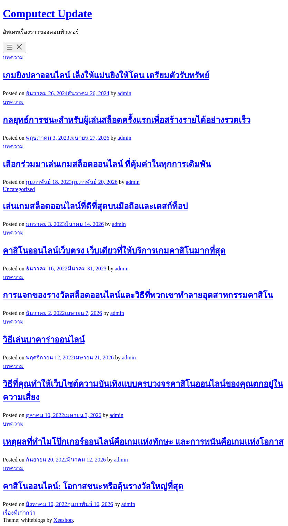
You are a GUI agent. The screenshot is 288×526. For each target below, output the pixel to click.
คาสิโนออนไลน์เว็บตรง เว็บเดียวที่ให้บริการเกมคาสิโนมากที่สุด (114, 250)
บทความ (13, 57)
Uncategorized (19, 189)
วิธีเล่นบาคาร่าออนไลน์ (44, 339)
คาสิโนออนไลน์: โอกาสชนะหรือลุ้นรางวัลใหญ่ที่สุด (93, 486)
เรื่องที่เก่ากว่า (19, 513)
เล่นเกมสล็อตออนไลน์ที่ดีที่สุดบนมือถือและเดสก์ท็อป (95, 206)
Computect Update (47, 13)
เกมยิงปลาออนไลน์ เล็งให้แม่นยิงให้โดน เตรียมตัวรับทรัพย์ (106, 75)
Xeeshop (63, 520)
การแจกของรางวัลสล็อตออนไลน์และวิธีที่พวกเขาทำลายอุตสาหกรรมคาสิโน (138, 295)
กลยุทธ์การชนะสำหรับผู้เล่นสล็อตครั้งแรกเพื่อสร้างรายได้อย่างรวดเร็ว (126, 120)
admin (124, 93)
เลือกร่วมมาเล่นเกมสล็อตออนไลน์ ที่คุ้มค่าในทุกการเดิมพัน (107, 164)
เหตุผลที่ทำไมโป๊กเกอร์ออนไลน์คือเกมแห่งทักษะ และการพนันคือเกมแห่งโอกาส (143, 441)
